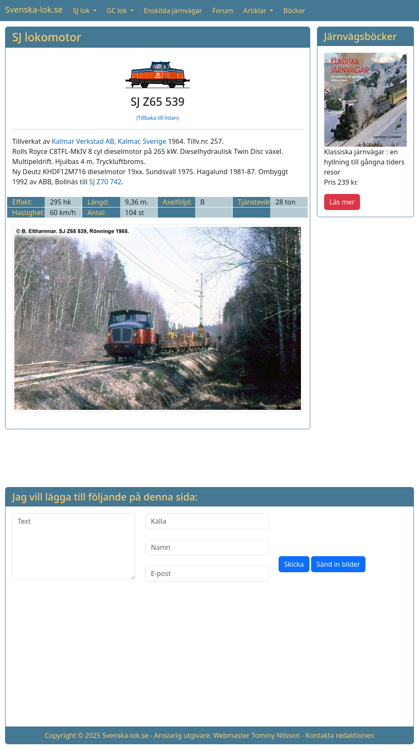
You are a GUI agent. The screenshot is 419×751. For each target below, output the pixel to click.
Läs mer (342, 202)
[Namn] (207, 547)
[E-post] (207, 573)
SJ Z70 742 (105, 181)
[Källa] (207, 521)
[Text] (73, 546)
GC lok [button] (118, 10)
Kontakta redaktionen (340, 735)
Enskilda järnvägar (173, 10)
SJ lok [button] (82, 10)
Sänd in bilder (338, 564)
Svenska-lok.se (34, 9)
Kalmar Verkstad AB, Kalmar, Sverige (109, 141)
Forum (222, 10)
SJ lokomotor (46, 37)
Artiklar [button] (255, 10)
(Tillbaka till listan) (157, 117)
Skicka (294, 564)
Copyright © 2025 (72, 735)
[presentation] (343, 529)
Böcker (294, 10)
